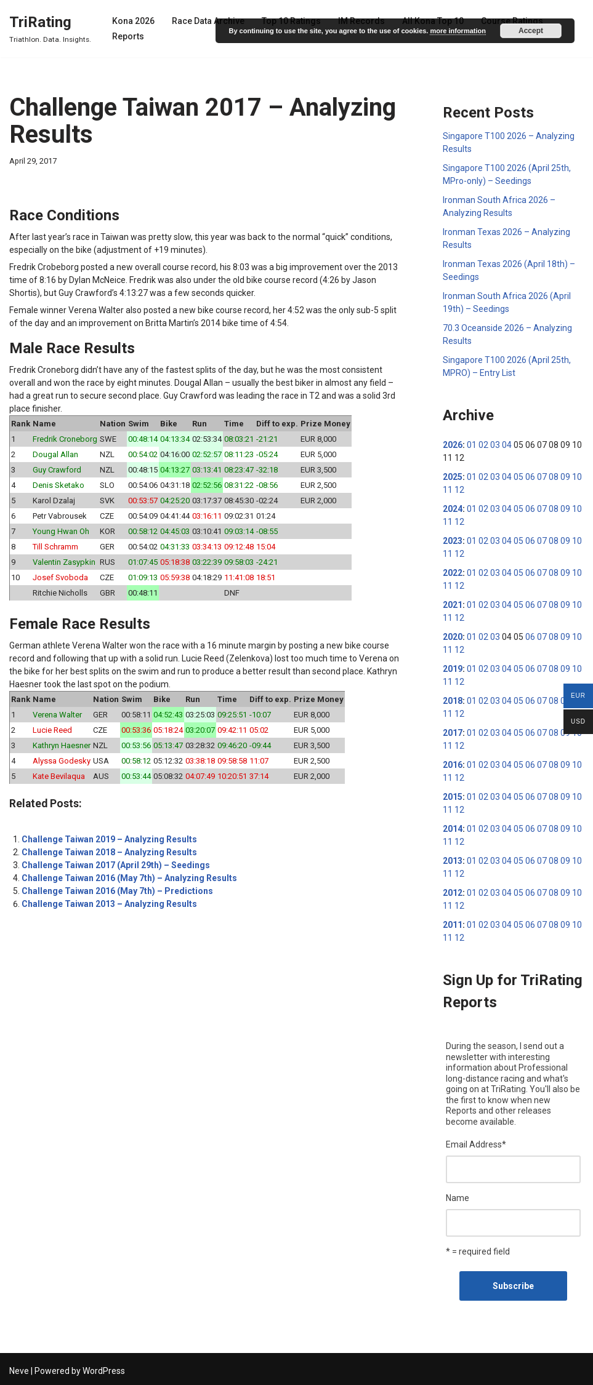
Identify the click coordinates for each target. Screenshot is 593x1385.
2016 (452, 765)
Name (457, 1198)
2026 (452, 445)
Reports (128, 36)
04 (507, 445)
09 (565, 477)
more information (457, 30)
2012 (452, 893)
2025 (452, 477)
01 (472, 445)
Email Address (476, 1144)
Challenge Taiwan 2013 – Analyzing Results (109, 904)
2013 (452, 861)
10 (577, 477)
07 (542, 477)
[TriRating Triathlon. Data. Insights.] (50, 28)
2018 (452, 701)
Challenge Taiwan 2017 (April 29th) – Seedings (116, 865)
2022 (452, 573)
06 (530, 477)
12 (459, 490)
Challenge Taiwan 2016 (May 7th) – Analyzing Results (129, 878)
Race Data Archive (208, 21)
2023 (452, 541)
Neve (19, 1371)
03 (495, 445)
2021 (452, 605)
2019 (452, 669)
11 (448, 490)
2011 (452, 925)
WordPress (104, 1371)
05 (518, 477)
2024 (452, 509)
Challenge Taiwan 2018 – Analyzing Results (109, 852)
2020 (452, 637)
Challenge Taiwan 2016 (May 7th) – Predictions (117, 891)
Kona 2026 (133, 21)
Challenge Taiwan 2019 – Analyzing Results (109, 839)
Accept (530, 30)
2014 (452, 829)
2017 (452, 733)
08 (554, 477)
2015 (452, 797)
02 (483, 445)
